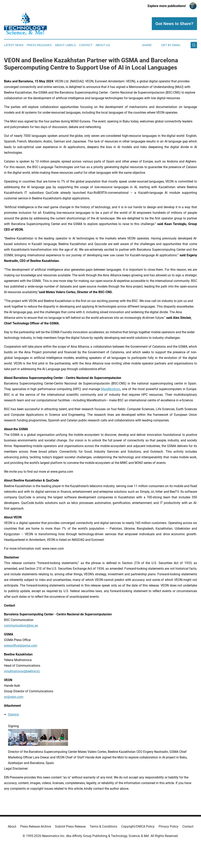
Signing (13, 714)
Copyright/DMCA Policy (138, 826)
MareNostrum (110, 389)
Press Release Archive (35, 826)
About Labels (65, 45)
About (12, 826)
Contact (86, 45)
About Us (103, 45)
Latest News (14, 45)
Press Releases (39, 45)
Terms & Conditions (103, 826)
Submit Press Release (70, 826)
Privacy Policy (168, 826)
